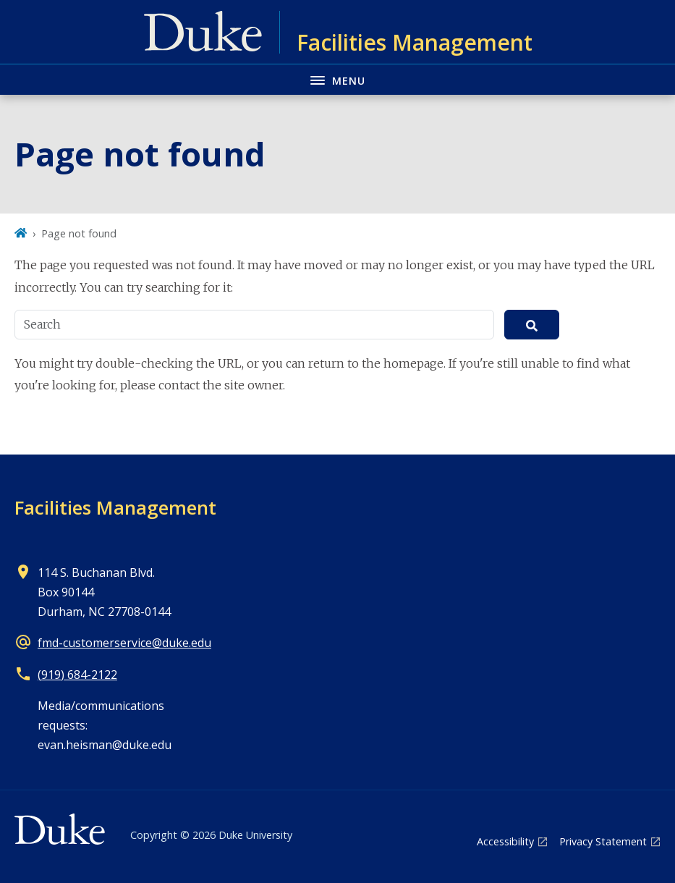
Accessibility (505, 841)
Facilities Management (115, 507)
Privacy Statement (603, 841)
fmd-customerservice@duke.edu (124, 643)
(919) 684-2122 (77, 675)
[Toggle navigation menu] (337, 79)
